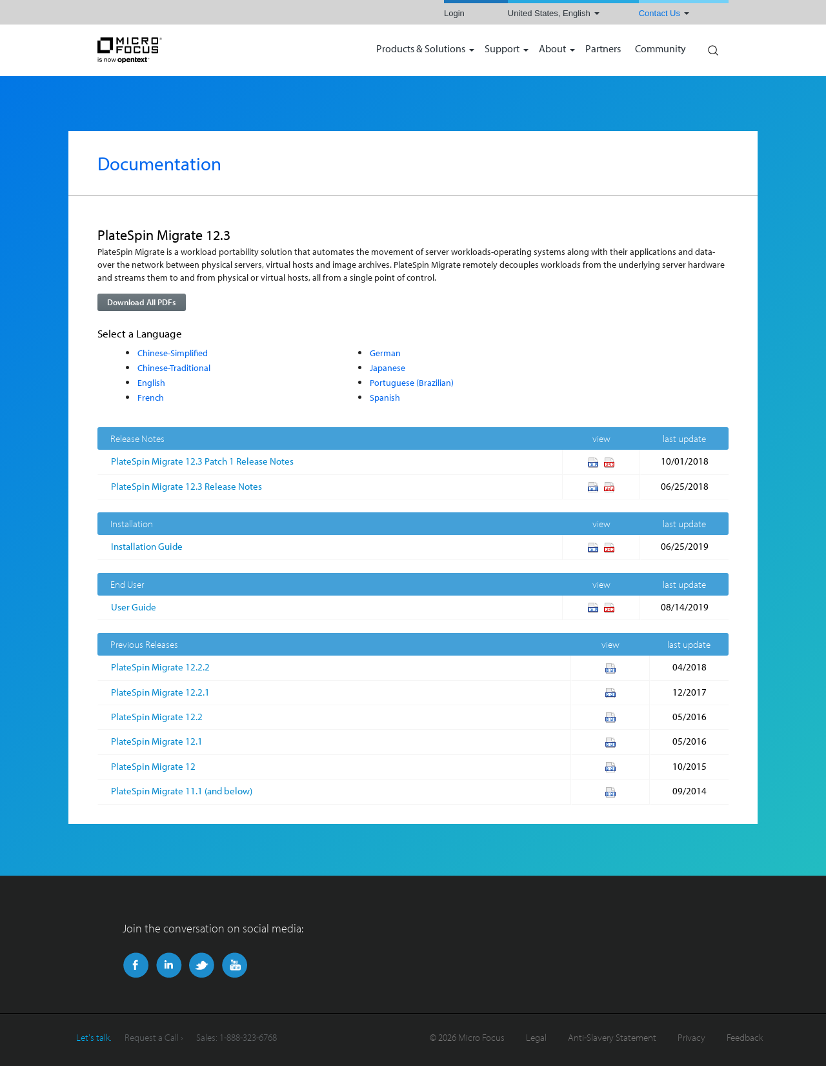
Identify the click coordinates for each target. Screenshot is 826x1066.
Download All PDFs (141, 302)
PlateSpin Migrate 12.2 (157, 716)
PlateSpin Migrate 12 (153, 766)
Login (454, 13)
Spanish (385, 397)
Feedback (745, 1037)
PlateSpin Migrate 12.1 (157, 741)
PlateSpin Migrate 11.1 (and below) (181, 791)
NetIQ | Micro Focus (171, 50)
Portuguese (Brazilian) (412, 382)
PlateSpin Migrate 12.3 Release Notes (186, 486)
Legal (536, 1037)
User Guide (133, 607)
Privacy (691, 1037)
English (151, 382)
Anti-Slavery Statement (612, 1037)
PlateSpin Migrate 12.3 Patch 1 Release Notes (202, 461)
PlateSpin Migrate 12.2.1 (160, 692)
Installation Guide (147, 546)
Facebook (136, 965)
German (385, 353)
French (150, 397)
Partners (603, 49)
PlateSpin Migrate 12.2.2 (160, 667)
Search (712, 47)
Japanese (387, 367)
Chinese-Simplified (172, 353)
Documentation (159, 163)
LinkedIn (169, 965)
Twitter (201, 965)
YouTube (234, 965)
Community (660, 49)
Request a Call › (154, 1037)
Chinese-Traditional (173, 367)
